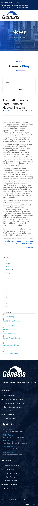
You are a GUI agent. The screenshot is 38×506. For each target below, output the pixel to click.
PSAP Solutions (9, 418)
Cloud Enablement (9, 446)
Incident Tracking (10, 396)
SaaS (4, 349)
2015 (5, 306)
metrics (20, 238)
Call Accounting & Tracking (13, 399)
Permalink (29, 247)
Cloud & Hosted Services (11, 321)
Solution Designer (10, 481)
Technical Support (10, 488)
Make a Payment (10, 477)
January (7, 273)
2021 (5, 288)
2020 (5, 291)
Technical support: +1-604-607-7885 (15, 8)
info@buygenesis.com (10, 2)
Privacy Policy (31, 504)
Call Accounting (12, 241)
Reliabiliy (30, 238)
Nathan (7, 110)
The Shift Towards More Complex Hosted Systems (15, 103)
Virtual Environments (10, 354)
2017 (5, 300)
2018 (5, 297)
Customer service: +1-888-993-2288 (15, 5)
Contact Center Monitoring (13, 407)
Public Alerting (8, 441)
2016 (5, 303)
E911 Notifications (9, 325)
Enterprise (7, 238)
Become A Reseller (11, 473)
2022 (5, 285)
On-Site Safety (8, 429)
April (6, 264)
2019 (5, 294)
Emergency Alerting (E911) (14, 403)
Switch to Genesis (10, 484)
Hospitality (28, 243)
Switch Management (11, 411)
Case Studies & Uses (11, 466)
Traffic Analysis (9, 414)
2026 (19, 267)
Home (15, 37)
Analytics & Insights (9, 452)
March (7, 267)
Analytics (14, 238)
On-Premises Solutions (11, 345)
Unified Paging (8, 435)
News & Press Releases (11, 338)
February (8, 270)
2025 (5, 276)
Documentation (9, 469)
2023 (5, 282)
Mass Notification (9, 334)
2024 (5, 279)
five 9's (25, 238)
